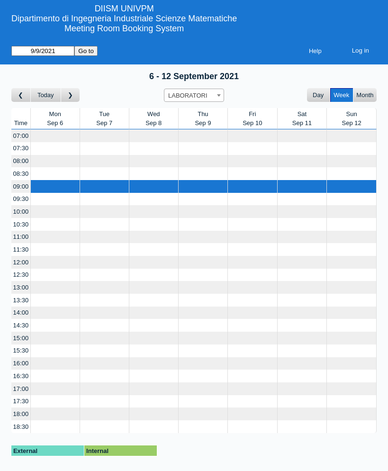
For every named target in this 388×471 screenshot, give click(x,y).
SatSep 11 (302, 118)
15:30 (21, 350)
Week (341, 95)
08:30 (21, 173)
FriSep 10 (252, 118)
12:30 (21, 274)
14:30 (21, 325)
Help (315, 50)
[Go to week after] (70, 95)
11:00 (21, 236)
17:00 (21, 388)
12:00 (21, 262)
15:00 (21, 338)
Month (364, 95)
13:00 (21, 287)
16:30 (21, 376)
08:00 (21, 160)
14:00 (21, 312)
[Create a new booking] (55, 135)
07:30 (21, 148)
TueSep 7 (104, 118)
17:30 (21, 401)
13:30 (21, 300)
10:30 (21, 224)
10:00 (21, 211)
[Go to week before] (21, 95)
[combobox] (194, 95)
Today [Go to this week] (45, 95)
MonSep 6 (55, 118)
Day (318, 95)
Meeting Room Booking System (124, 28)
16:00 (21, 363)
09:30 (21, 198)
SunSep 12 (351, 118)
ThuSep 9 (203, 118)
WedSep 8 (153, 118)
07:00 (21, 135)
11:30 (21, 249)
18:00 (21, 413)
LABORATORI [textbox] (188, 95)
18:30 (21, 426)
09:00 (21, 186)
